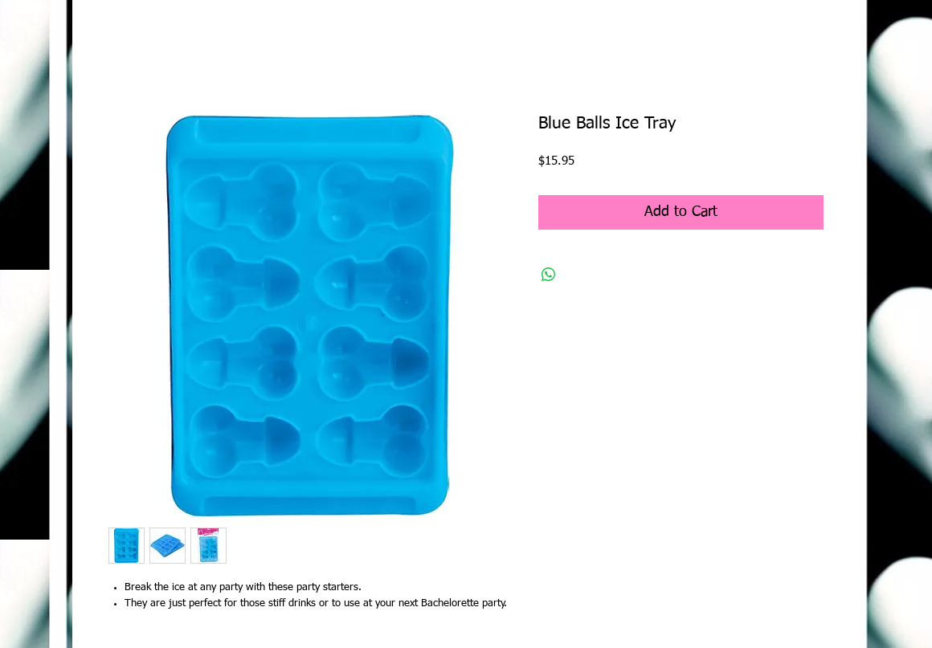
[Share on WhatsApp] (548, 274)
